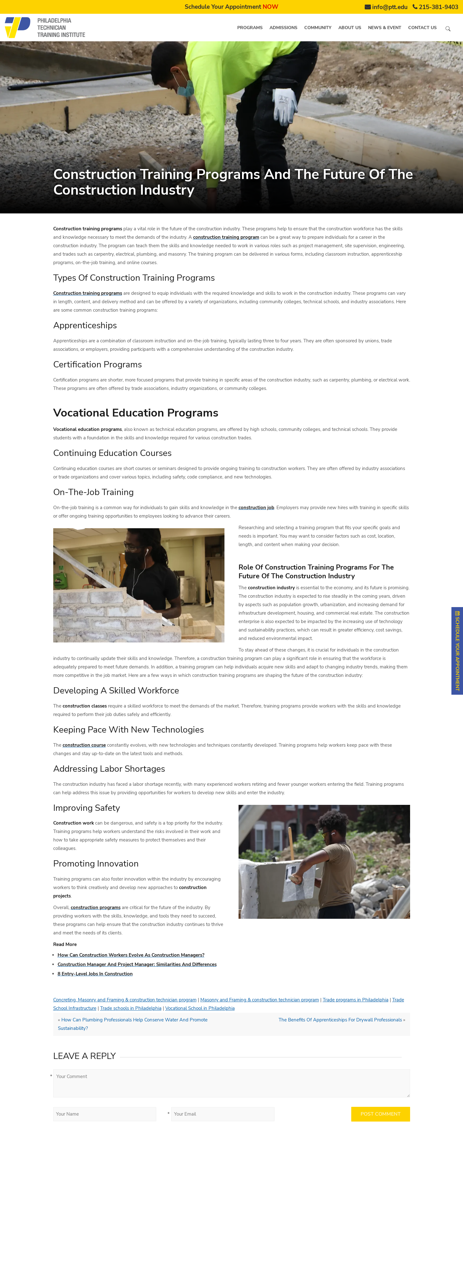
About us (349, 28)
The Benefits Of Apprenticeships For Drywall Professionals (340, 1020)
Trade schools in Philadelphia (131, 1008)
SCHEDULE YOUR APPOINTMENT (457, 651)
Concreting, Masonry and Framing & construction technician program (125, 1000)
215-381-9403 (438, 7)
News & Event (384, 28)
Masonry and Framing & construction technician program (259, 1000)
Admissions (283, 28)
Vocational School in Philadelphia (200, 1008)
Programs (250, 28)
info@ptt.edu (390, 7)
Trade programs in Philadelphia (355, 1000)
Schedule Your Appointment (231, 7)
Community (318, 28)
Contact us (422, 28)
